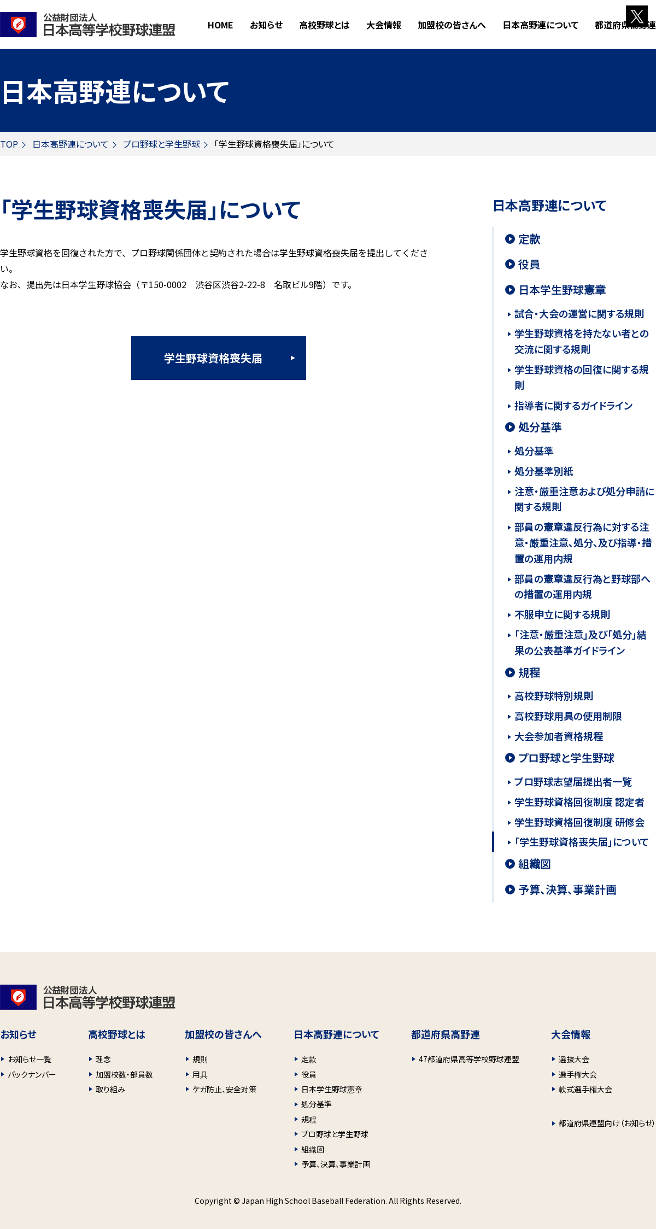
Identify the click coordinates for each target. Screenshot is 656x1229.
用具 (200, 1074)
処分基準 (540, 427)
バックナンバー (32, 1074)
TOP (9, 143)
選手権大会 (578, 1074)
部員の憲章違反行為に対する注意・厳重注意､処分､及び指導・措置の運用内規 (583, 542)
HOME (220, 24)
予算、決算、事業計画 (567, 889)
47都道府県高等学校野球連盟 (469, 1059)
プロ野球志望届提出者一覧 (573, 781)
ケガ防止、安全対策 (224, 1089)
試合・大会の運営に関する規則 (579, 313)
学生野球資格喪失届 (213, 358)
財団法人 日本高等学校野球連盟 (87, 24)
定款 (529, 238)
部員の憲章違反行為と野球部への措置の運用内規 (582, 586)
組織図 (534, 863)
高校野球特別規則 (553, 695)
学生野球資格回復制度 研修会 (579, 822)
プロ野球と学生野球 (161, 143)
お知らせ (266, 24)
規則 (200, 1059)
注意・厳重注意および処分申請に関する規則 (584, 499)
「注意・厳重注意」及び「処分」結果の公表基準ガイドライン (580, 642)
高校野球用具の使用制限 (568, 716)
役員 (529, 264)
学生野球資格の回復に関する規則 (581, 377)
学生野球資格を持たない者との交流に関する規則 (581, 341)
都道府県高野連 (625, 24)
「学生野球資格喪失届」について (581, 841)
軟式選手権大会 (585, 1089)
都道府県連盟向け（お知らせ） (607, 1122)
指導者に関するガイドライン (573, 405)
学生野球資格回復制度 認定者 (579, 801)
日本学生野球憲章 (562, 289)
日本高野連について (70, 143)
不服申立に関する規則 (562, 614)
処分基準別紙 (543, 471)
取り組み (110, 1089)
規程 (529, 672)
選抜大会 (574, 1059)
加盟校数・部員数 (124, 1074)
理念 (103, 1059)
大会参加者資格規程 (558, 736)
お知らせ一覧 (29, 1059)
